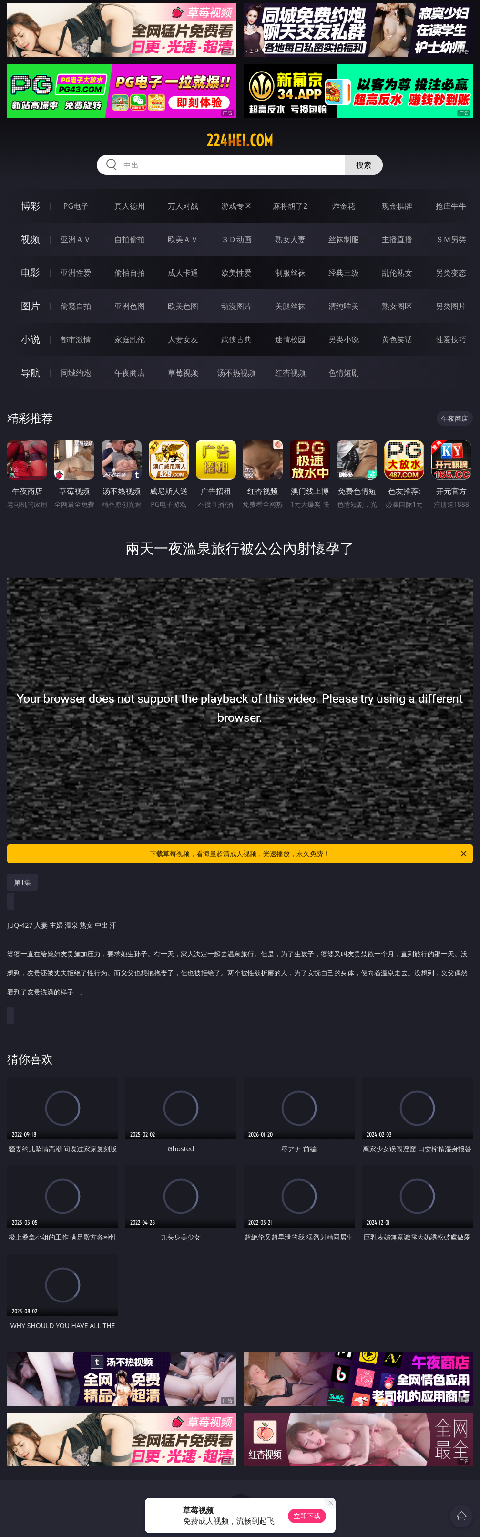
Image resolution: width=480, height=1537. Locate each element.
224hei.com (239, 140)
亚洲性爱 (76, 272)
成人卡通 (183, 272)
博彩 (30, 205)
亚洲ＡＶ (76, 239)
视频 (30, 239)
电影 (30, 272)
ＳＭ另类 (451, 239)
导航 (30, 372)
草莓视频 (183, 373)
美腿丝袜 (290, 306)
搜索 (363, 165)
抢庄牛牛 (451, 206)
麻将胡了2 (290, 206)
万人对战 (183, 206)
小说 (30, 339)
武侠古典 (236, 339)
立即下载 (307, 1515)
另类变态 (451, 272)
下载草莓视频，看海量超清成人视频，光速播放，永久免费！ (309, 854)
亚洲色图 (129, 306)
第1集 (22, 882)
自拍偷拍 (129, 239)
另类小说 (343, 339)
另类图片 (451, 306)
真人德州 (129, 206)
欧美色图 (183, 306)
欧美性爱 (236, 272)
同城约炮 (76, 373)
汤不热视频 (236, 373)
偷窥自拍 (76, 306)
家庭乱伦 (129, 339)
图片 (30, 305)
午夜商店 (129, 373)
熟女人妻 (290, 239)
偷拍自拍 (129, 272)
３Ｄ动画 (236, 239)
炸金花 (343, 206)
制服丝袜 (290, 272)
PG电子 (76, 206)
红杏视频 (290, 373)
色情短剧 (343, 373)
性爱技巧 (451, 339)
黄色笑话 (397, 339)
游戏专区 (236, 206)
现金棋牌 (397, 206)
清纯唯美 (343, 306)
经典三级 (343, 272)
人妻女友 (183, 339)
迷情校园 (290, 339)
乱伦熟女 (397, 272)
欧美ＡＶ (183, 239)
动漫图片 (236, 306)
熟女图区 (397, 306)
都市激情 (76, 339)
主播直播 (397, 239)
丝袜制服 (343, 239)
